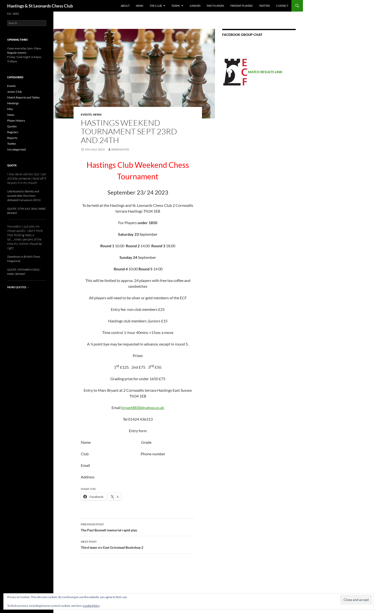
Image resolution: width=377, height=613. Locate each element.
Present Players (241, 5)
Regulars (12, 132)
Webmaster (120, 149)
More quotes (18, 287)
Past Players (215, 5)
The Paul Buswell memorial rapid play (138, 527)
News (139, 5)
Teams (175, 5)
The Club (156, 5)
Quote (12, 165)
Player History (16, 120)
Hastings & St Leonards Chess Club (40, 5)
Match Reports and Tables (23, 97)
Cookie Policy (91, 605)
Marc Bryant (16, 273)
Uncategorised (16, 149)
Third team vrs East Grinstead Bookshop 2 (138, 544)
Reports (12, 138)
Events (86, 114)
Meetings (13, 103)
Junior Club (14, 91)
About (125, 5)
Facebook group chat (242, 35)
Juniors (195, 5)
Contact (282, 5)
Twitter (264, 5)
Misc (10, 109)
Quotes (12, 126)
